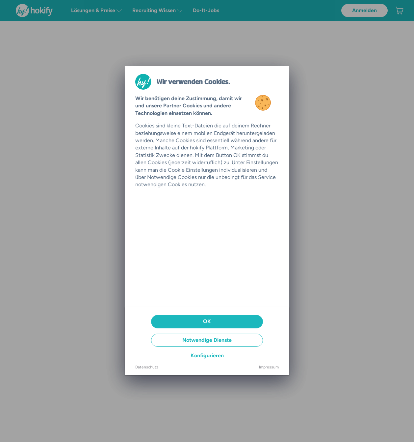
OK (207, 321)
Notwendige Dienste (207, 340)
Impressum (269, 367)
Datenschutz (146, 367)
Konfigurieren (207, 355)
